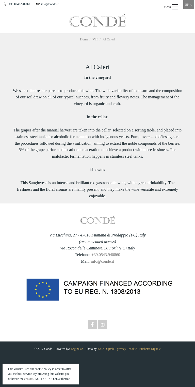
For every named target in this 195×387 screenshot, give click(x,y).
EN (188, 4)
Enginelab (77, 349)
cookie (133, 349)
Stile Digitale (106, 349)
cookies (29, 379)
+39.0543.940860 (105, 254)
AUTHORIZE (43, 379)
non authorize (61, 379)
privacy (121, 349)
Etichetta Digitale (150, 349)
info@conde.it (102, 261)
